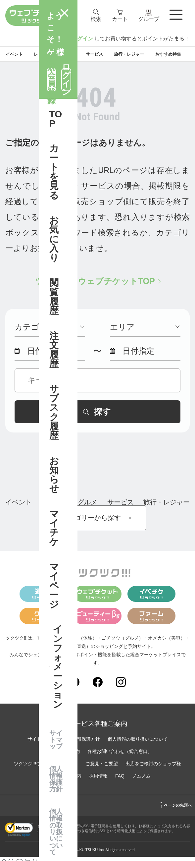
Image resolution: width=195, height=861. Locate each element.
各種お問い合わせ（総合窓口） (119, 755)
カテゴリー (49, 331)
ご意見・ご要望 (101, 768)
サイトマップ (41, 743)
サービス (120, 506)
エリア (144, 331)
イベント (18, 506)
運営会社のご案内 (62, 780)
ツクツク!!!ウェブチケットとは (46, 768)
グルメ (87, 506)
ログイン (82, 38)
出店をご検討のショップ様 (153, 768)
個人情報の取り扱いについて (138, 743)
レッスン (54, 506)
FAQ (119, 780)
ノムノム (141, 780)
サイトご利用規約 (61, 755)
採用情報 (98, 780)
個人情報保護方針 (81, 743)
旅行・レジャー (166, 506)
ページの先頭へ (176, 808)
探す (97, 416)
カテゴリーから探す (97, 522)
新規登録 (57, 38)
